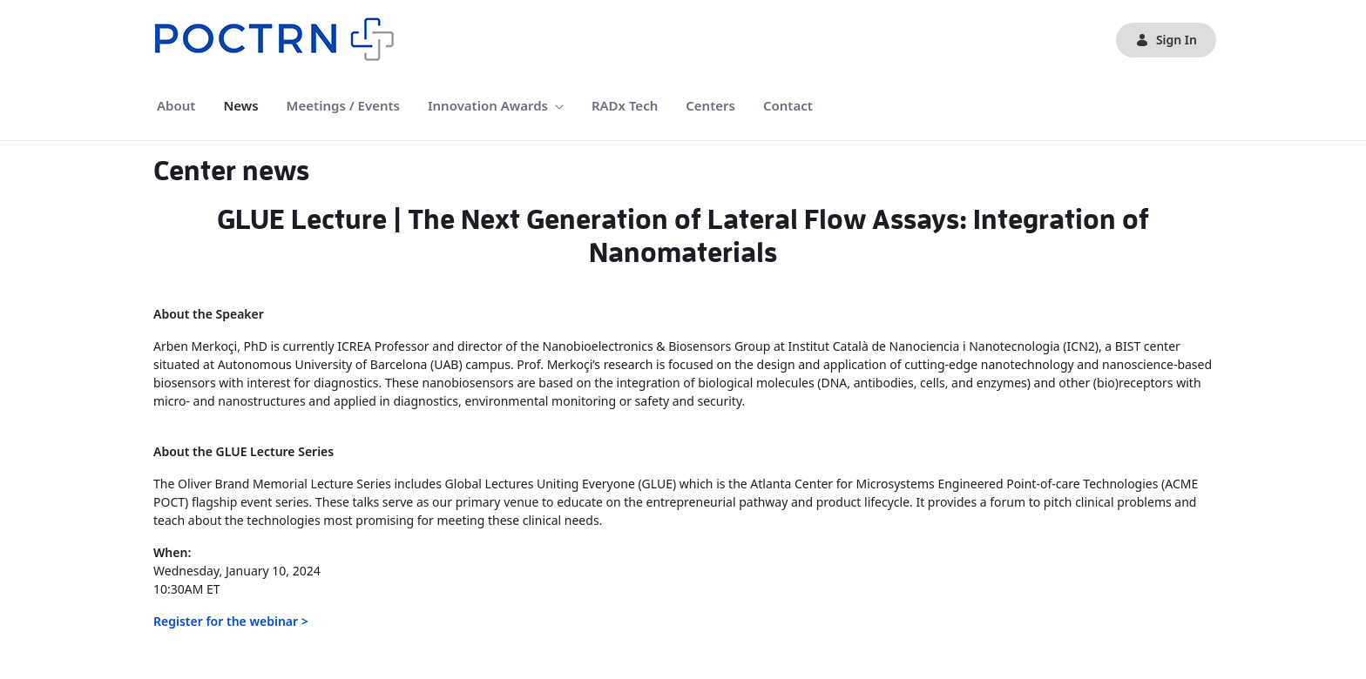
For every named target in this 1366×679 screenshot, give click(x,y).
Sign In (1166, 39)
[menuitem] (176, 105)
